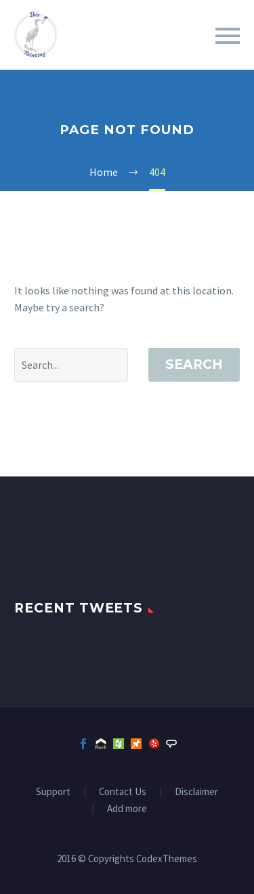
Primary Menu (227, 36)
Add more (127, 809)
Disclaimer (196, 792)
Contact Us (122, 792)
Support (53, 792)
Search (194, 364)
